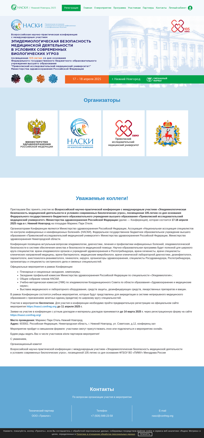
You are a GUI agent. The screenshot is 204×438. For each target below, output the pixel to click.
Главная (88, 8)
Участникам (134, 8)
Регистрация (71, 8)
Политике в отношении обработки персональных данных (105, 434)
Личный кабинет (177, 8)
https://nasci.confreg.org (42, 306)
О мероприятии (102, 8)
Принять (145, 434)
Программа (119, 8)
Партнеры (148, 8)
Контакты (161, 8)
